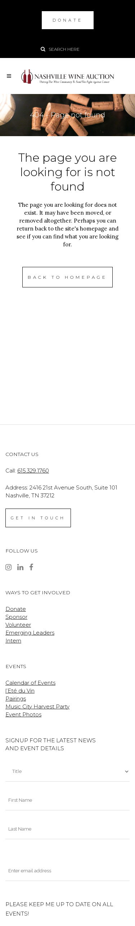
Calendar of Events (30, 682)
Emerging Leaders (29, 632)
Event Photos (23, 714)
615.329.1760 (33, 470)
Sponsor (16, 616)
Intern (13, 640)
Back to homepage (67, 277)
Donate (15, 608)
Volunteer (18, 624)
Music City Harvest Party (37, 706)
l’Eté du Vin (20, 690)
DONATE (68, 20)
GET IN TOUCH (38, 517)
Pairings (15, 698)
